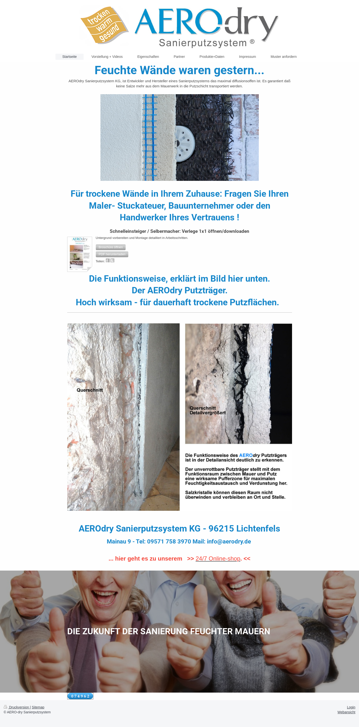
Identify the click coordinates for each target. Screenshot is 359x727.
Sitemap (38, 707)
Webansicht (346, 712)
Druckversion (17, 707)
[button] (111, 247)
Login (351, 707)
